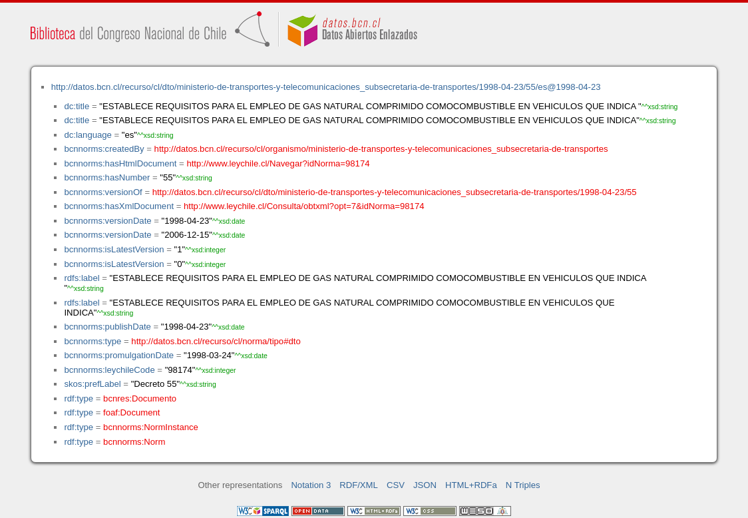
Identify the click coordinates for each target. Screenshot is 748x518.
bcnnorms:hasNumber (107, 177)
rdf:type (78, 398)
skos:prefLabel (92, 384)
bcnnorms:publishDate (107, 327)
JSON (425, 485)
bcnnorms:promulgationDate (119, 355)
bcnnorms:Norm (134, 442)
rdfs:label (81, 278)
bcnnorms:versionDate (107, 221)
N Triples (523, 485)
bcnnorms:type (92, 341)
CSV (396, 485)
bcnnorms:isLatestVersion (114, 249)
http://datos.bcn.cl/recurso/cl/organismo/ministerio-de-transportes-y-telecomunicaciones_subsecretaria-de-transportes (381, 149)
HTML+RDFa (471, 485)
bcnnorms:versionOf (103, 192)
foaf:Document (131, 412)
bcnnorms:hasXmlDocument (119, 206)
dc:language (87, 135)
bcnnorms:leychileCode (109, 370)
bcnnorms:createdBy (104, 149)
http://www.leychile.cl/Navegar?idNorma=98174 (277, 163)
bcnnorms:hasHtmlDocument (120, 163)
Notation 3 (311, 485)
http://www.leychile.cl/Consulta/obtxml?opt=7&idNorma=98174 (304, 206)
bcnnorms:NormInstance (150, 427)
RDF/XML (358, 485)
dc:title (76, 106)
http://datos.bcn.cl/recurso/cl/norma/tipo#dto (215, 341)
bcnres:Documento (139, 398)
